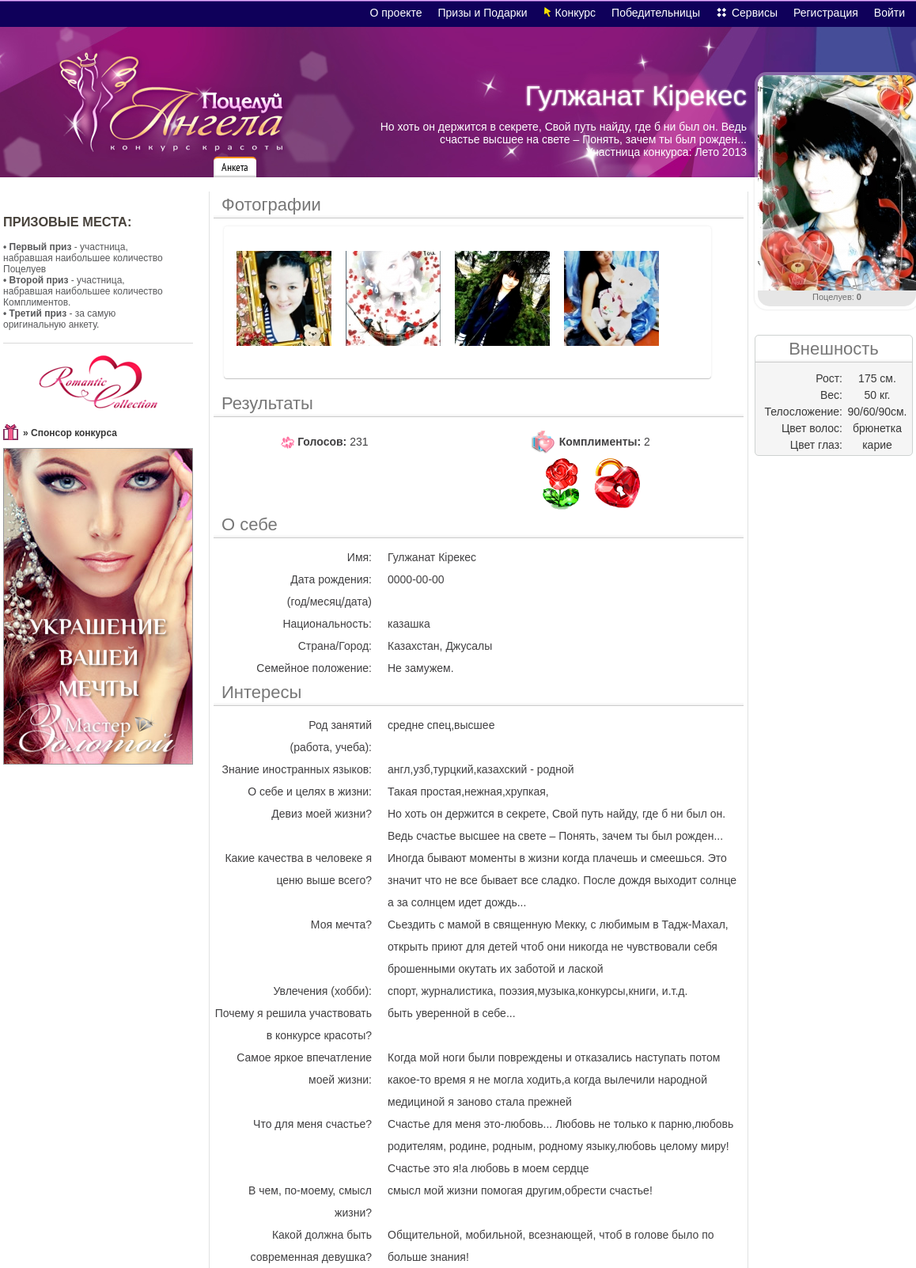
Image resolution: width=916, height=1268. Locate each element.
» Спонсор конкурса (70, 432)
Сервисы (755, 12)
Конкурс (575, 12)
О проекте (395, 12)
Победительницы (655, 12)
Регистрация (825, 12)
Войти (889, 12)
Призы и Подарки (483, 12)
